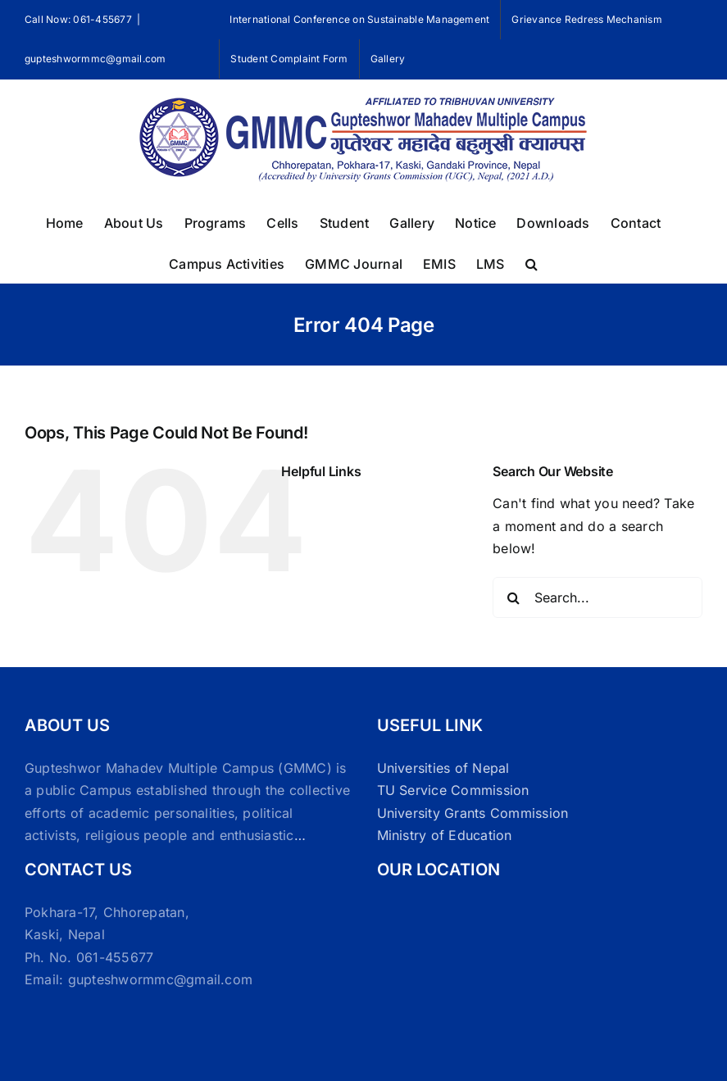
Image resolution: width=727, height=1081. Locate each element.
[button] (531, 262)
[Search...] (597, 597)
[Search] (513, 597)
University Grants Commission (473, 813)
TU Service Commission (453, 790)
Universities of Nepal (443, 768)
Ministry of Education (444, 835)
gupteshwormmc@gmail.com (95, 58)
